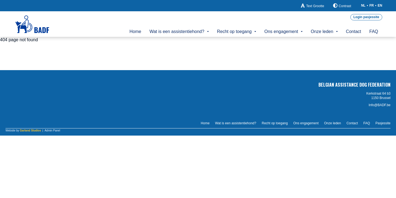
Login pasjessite (366, 17)
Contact (353, 31)
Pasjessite (383, 123)
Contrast (342, 5)
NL (363, 5)
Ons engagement (281, 31)
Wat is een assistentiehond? (176, 31)
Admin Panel (52, 130)
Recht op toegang (234, 31)
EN (380, 5)
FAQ (373, 31)
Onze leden (322, 31)
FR (371, 5)
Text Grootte (312, 5)
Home (135, 31)
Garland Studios (30, 130)
